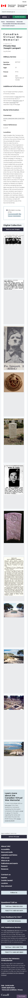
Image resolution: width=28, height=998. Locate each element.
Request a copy (17, 100)
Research (4, 866)
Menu (5, 17)
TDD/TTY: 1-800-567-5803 (14, 952)
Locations (4, 883)
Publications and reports (9, 863)
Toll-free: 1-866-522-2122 (14, 906)
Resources (4, 869)
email (21, 811)
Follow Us (13, 892)
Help (2, 985)
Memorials (20, 21)
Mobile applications (8, 987)
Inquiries (4, 877)
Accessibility (5, 849)
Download (12, 102)
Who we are (5, 858)
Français (24, 1)
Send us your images (13, 229)
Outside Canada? (7, 880)
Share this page (14, 836)
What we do (5, 860)
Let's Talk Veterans (14, 921)
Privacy (20, 990)
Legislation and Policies (9, 855)
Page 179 (18, 97)
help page (8, 805)
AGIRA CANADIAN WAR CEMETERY (14, 118)
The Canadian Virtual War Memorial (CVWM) (15, 23)
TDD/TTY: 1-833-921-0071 (14, 910)
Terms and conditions (9, 990)
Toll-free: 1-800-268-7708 (14, 947)
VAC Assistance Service (11, 930)
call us (8, 813)
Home (3, 21)
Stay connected (6, 886)
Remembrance (10, 21)
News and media (7, 852)
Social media (9, 985)
